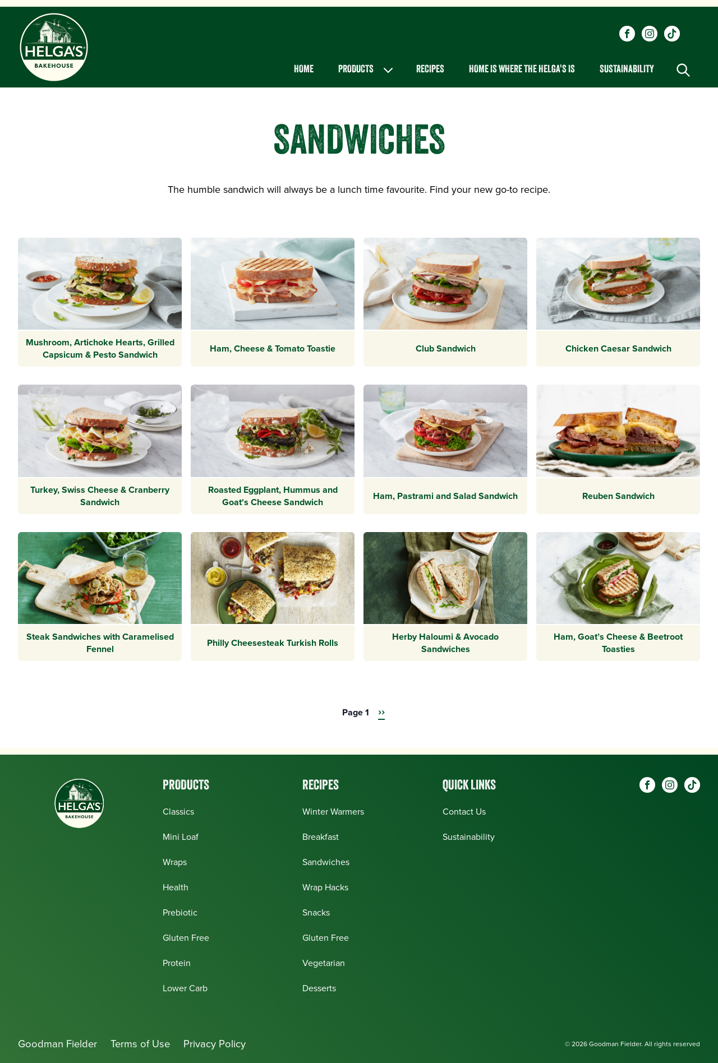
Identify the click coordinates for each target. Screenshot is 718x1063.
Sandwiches (325, 862)
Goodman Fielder (57, 1043)
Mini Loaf (181, 836)
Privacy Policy (214, 1043)
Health (175, 887)
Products (366, 70)
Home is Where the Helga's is (522, 69)
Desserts (319, 988)
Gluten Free (186, 937)
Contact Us (464, 811)
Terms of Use (140, 1043)
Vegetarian (323, 962)
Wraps (175, 862)
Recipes (430, 69)
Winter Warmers (333, 811)
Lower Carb (185, 988)
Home (304, 69)
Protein (177, 962)
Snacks (316, 912)
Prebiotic (180, 912)
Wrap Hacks (325, 887)
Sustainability (627, 69)
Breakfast (320, 836)
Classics (178, 811)
